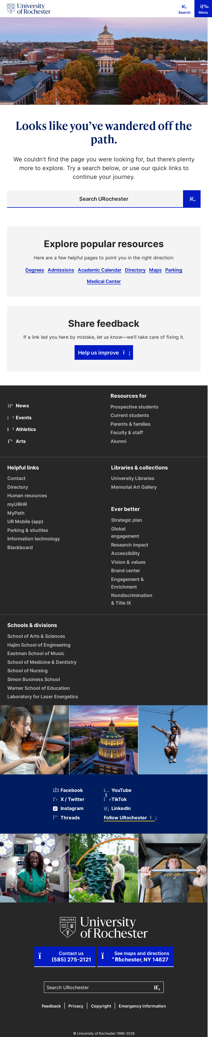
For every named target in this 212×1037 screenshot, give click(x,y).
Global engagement (125, 533)
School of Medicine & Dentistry (42, 662)
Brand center (125, 570)
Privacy (75, 1006)
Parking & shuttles (27, 530)
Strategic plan (126, 520)
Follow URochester (129, 817)
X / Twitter (69, 799)
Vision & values (128, 562)
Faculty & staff (127, 432)
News (18, 405)
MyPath (16, 513)
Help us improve (104, 352)
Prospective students (134, 407)
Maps (155, 270)
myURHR (17, 504)
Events (19, 417)
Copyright (101, 1006)
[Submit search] (192, 199)
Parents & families (131, 424)
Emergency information (142, 1006)
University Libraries (132, 478)
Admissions (61, 270)
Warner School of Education (38, 688)
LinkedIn (117, 808)
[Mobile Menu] (203, 8)
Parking (173, 270)
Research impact (129, 545)
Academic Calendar (99, 270)
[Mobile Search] (184, 8)
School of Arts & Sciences (36, 636)
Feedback (51, 1006)
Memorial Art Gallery (134, 487)
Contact (16, 478)
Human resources (27, 495)
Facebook (68, 790)
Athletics (21, 429)
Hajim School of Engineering (38, 645)
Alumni (118, 441)
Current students (130, 415)
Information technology (33, 538)
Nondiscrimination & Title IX (131, 599)
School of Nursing (27, 670)
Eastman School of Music (35, 653)
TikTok (115, 799)
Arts (16, 441)
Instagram (68, 808)
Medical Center (104, 281)
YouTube (118, 790)
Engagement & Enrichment (127, 583)
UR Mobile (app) (25, 521)
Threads (66, 817)
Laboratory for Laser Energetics (42, 696)
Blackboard (20, 547)
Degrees (34, 270)
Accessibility (125, 553)
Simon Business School (33, 679)
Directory (135, 270)
